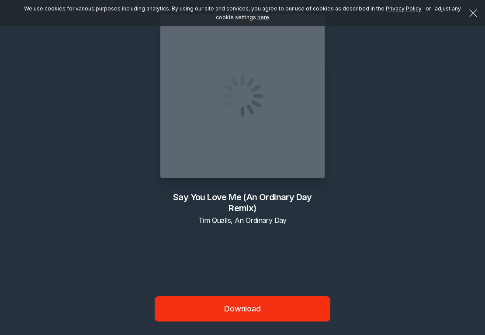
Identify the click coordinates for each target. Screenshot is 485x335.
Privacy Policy (404, 8)
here (263, 17)
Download (242, 308)
